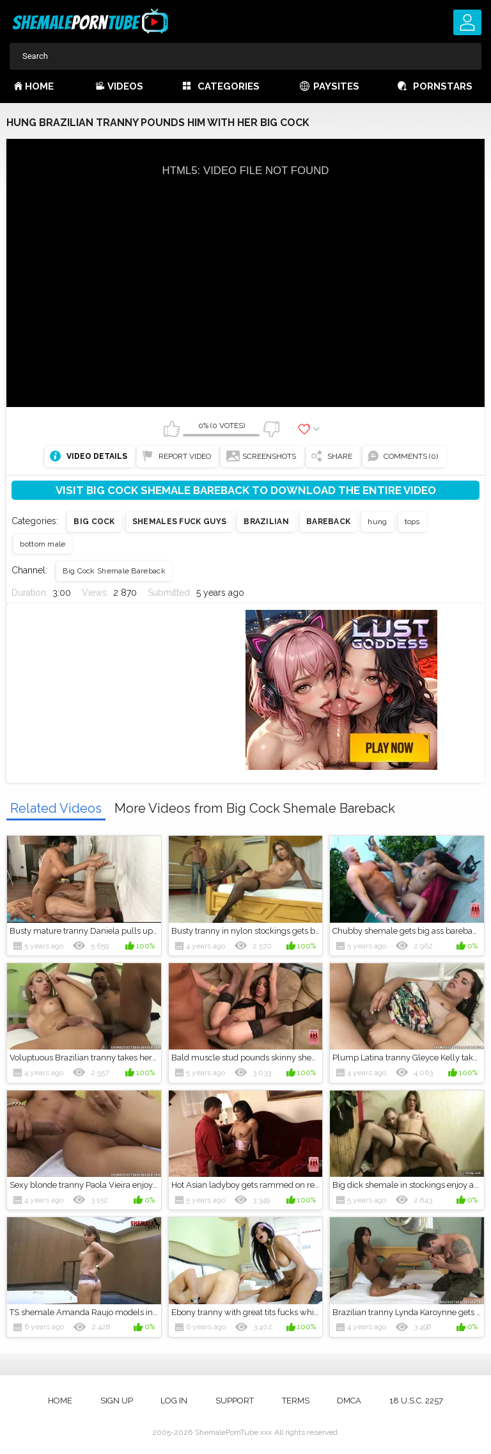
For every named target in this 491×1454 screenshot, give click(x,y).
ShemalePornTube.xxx (233, 1432)
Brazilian (266, 521)
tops (412, 521)
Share (339, 456)
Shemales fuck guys (179, 521)
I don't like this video (271, 428)
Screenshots (269, 456)
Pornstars (442, 86)
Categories (229, 86)
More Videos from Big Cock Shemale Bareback (254, 808)
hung (377, 521)
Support (234, 1400)
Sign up (116, 1400)
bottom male (42, 543)
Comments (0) (411, 456)
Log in (173, 1400)
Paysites (336, 86)
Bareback (328, 521)
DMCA (349, 1400)
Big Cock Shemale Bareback (114, 570)
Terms (295, 1400)
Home (39, 86)
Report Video (185, 456)
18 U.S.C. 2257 (416, 1400)
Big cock (94, 521)
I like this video (171, 428)
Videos (125, 86)
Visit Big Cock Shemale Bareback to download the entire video (246, 490)
